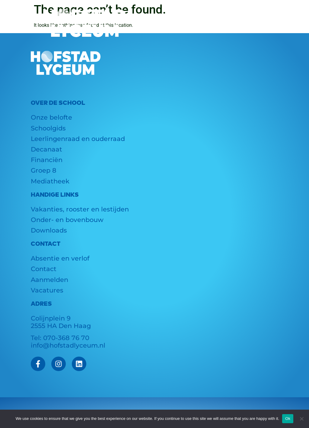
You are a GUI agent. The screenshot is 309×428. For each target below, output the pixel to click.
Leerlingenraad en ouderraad (78, 138)
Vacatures (47, 290)
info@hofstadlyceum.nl (68, 345)
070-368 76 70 (66, 338)
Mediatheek (50, 181)
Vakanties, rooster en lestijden (80, 209)
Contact (43, 269)
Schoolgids (48, 128)
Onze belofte (51, 117)
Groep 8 (43, 170)
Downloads (49, 230)
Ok (287, 418)
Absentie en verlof (60, 258)
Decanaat (46, 149)
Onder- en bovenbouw (67, 219)
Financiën (46, 160)
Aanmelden (49, 279)
